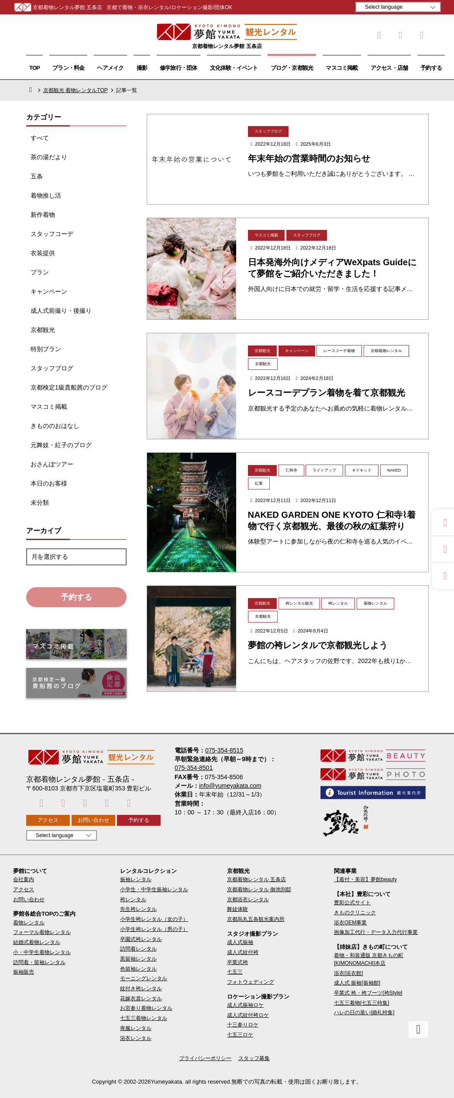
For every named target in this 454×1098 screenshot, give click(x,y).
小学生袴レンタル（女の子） (154, 919)
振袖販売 (23, 972)
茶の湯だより (49, 157)
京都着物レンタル (386, 351)
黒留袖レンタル (138, 959)
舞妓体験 (237, 909)
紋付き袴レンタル (141, 988)
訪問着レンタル (138, 949)
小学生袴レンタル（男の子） (154, 929)
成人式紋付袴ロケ (248, 1015)
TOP (34, 68)
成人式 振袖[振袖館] (357, 983)
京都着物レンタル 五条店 (256, 879)
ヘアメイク (110, 68)
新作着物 (43, 215)
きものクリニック (355, 913)
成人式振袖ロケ (245, 1005)
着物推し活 (46, 195)
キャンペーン (49, 291)
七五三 (235, 972)
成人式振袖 (240, 942)
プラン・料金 (68, 68)
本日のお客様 (49, 483)
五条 (37, 176)
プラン (40, 272)
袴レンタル (338, 603)
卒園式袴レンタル (141, 939)
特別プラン (46, 349)
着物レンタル (375, 603)
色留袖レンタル (138, 969)
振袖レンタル (135, 879)
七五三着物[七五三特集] (361, 1003)
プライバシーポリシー (205, 1058)
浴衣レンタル (135, 1038)
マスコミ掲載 (342, 68)
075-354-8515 (224, 750)
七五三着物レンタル (143, 1018)
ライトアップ (324, 470)
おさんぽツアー (52, 464)
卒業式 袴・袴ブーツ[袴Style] (368, 993)
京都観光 (43, 330)
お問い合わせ (93, 820)
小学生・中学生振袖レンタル (154, 889)
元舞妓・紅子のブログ (61, 445)
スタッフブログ (52, 368)
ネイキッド (361, 470)
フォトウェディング (250, 982)
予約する (431, 68)
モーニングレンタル (143, 978)
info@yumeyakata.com (230, 785)
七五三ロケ (240, 1035)
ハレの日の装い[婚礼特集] (364, 1012)
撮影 (142, 68)
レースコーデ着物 (339, 351)
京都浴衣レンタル (248, 899)
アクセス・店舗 (389, 68)
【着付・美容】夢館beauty (365, 879)
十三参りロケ (242, 1025)
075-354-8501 (194, 767)
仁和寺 (291, 470)
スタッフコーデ (52, 234)
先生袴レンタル (138, 909)
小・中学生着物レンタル (42, 952)
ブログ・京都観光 (292, 68)
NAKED (394, 470)
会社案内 (23, 879)
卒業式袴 (237, 962)
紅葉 (259, 483)
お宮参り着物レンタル (146, 1008)
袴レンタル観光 (299, 603)
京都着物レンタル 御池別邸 (259, 889)
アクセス (48, 820)
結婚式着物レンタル (36, 942)
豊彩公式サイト (352, 903)
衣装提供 (43, 253)
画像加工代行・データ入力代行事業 (376, 932)
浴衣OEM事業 (350, 923)
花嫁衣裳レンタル (141, 998)
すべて (40, 138)
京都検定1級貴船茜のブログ (69, 387)
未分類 (40, 502)
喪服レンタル (135, 1028)
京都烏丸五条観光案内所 (256, 919)
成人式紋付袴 (242, 952)
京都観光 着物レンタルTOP (75, 90)
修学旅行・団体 (178, 68)
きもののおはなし (55, 426)
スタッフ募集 (254, 1058)
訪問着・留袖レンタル (39, 962)
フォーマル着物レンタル (42, 932)
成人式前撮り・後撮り (61, 311)
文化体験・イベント (234, 68)
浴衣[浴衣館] (348, 973)
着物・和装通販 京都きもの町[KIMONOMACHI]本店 (368, 959)
